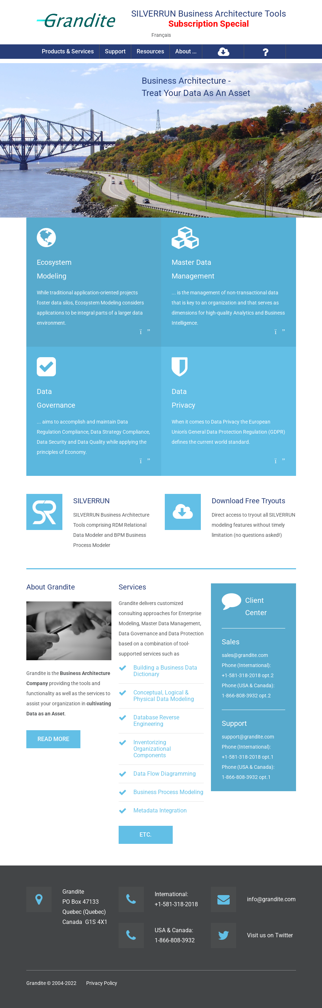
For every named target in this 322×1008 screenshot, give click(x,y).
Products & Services (68, 51)
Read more (53, 739)
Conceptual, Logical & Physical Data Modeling (163, 695)
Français (161, 35)
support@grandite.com (248, 737)
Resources (150, 51)
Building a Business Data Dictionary (165, 671)
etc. (145, 834)
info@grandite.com (271, 899)
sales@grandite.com (245, 655)
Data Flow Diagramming (164, 773)
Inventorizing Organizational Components (152, 749)
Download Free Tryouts (248, 500)
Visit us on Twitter (270, 935)
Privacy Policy (101, 983)
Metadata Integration (160, 810)
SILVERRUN (91, 500)
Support (115, 51)
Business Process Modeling (168, 792)
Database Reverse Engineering (156, 720)
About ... (186, 51)
